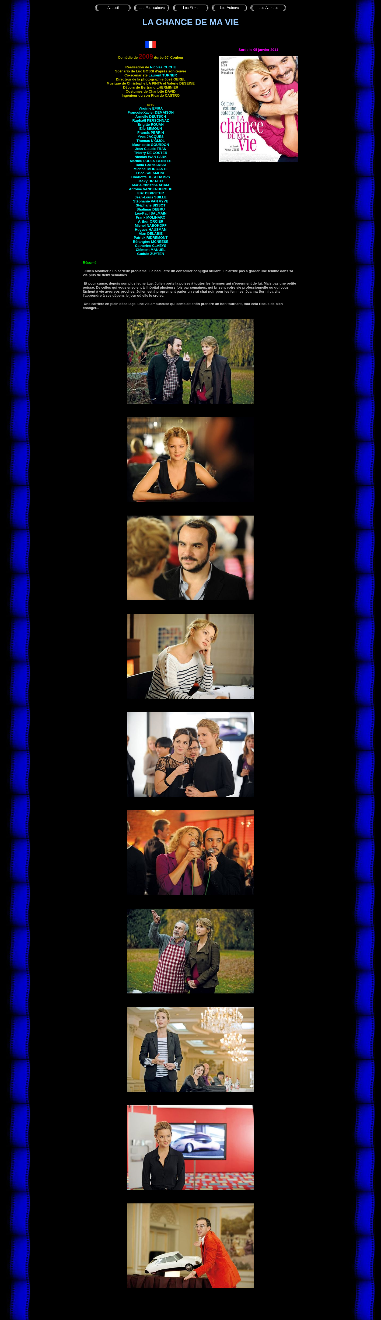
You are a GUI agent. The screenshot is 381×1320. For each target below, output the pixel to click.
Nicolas (163, 67)
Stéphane (151, 205)
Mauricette (150, 145)
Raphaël (150, 120)
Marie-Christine (150, 185)
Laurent (163, 75)
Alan (151, 234)
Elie (150, 129)
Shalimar (151, 209)
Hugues (151, 229)
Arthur (150, 221)
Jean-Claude (150, 149)
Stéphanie (150, 201)
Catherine (150, 246)
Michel (151, 225)
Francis (150, 133)
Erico (151, 173)
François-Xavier (151, 112)
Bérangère (150, 242)
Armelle (150, 116)
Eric (150, 193)
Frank (151, 217)
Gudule (150, 254)
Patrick (151, 238)
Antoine (151, 189)
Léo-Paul (151, 213)
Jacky (150, 181)
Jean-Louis (150, 197)
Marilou (151, 161)
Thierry (150, 153)
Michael (151, 169)
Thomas (151, 141)
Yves (150, 137)
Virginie (150, 108)
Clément (151, 250)
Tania (150, 165)
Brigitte (151, 124)
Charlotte (150, 177)
